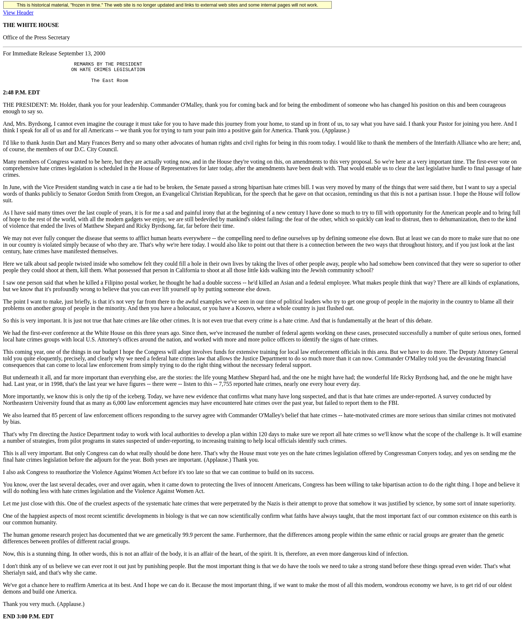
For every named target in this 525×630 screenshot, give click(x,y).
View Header (18, 12)
